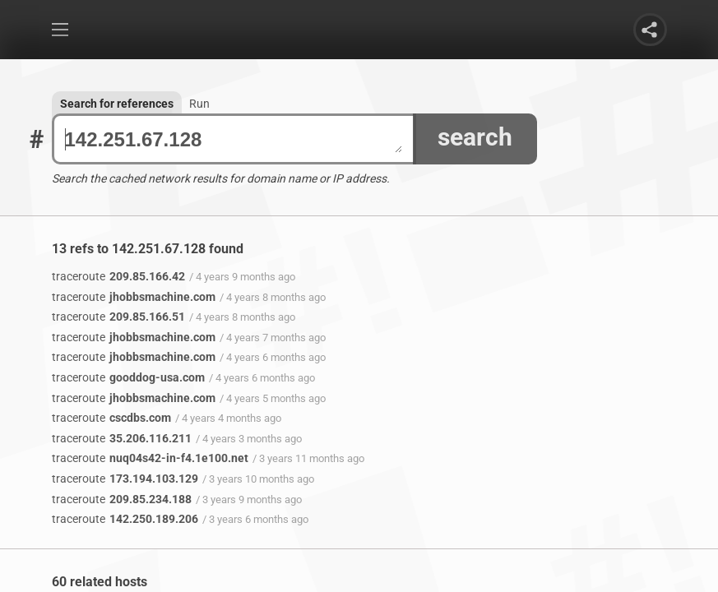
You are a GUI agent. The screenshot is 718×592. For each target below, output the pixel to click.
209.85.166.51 (118, 316)
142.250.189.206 (125, 518)
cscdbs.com (111, 417)
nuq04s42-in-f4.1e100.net (150, 458)
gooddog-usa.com (128, 377)
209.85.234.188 (122, 499)
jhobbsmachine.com (133, 296)
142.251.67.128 (233, 139)
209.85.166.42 (118, 276)
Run (199, 103)
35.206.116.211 (122, 438)
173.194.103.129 (125, 478)
